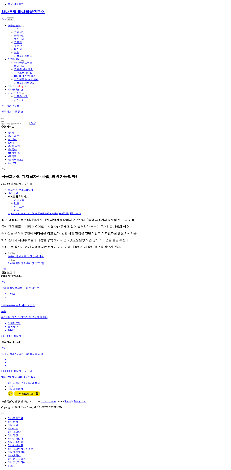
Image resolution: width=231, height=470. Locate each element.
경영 (16, 52)
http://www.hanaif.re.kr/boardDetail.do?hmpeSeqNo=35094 (38, 213)
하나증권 (13, 425)
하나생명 (13, 435)
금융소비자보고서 (24, 82)
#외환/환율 (14, 152)
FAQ (10, 386)
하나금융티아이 (17, 462)
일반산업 (19, 39)
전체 (16, 28)
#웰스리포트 (15, 136)
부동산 (18, 45)
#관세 (11, 142)
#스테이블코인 (16, 159)
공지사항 (19, 99)
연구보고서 (14, 25)
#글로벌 (12, 163)
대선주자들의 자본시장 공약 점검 (27, 263)
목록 (3, 269)
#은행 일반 (14, 146)
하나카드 (13, 428)
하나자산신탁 (15, 445)
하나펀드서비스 (17, 458)
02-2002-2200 (48, 401)
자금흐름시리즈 (23, 72)
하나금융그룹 (15, 418)
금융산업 (19, 35)
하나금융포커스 (23, 62)
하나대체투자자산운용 (20, 448)
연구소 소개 (14, 93)
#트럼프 (12, 156)
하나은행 (13, 421)
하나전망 (19, 66)
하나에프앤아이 (17, 452)
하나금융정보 (15, 89)
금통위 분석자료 (23, 69)
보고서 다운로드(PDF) (20, 189)
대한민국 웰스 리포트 (26, 79)
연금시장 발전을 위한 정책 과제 (26, 256)
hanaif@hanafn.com (75, 401)
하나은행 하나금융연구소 (23, 12)
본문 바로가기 (16, 4)
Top (33, 377)
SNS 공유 (13, 193)
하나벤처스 (14, 455)
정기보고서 (14, 59)
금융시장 (19, 32)
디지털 (18, 49)
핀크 (10, 465)
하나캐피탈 (14, 431)
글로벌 (18, 42)
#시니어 (12, 139)
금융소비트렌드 (23, 55)
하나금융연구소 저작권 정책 (24, 382)
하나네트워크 (15, 389)
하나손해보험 (15, 438)
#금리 (11, 132)
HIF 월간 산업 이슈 (25, 76)
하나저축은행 (15, 442)
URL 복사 (75, 213)
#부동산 (12, 149)
